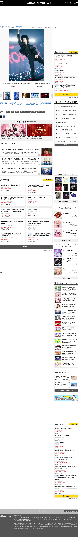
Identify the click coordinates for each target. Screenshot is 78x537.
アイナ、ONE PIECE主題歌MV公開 (67, 114)
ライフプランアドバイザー (62, 63)
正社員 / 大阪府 (13, 187)
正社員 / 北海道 (13, 213)
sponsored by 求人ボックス (48, 250)
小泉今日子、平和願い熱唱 (65, 130)
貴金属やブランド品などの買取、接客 (65, 77)
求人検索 (48, 179)
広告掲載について (18, 511)
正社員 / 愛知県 (13, 237)
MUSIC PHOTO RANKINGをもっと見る (66, 201)
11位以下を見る (66, 145)
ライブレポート (25, 112)
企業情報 (75, 511)
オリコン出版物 (9, 511)
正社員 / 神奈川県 (13, 200)
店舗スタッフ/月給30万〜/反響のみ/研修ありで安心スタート (65, 467)
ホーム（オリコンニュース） (6, 26)
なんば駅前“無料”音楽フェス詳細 (66, 106)
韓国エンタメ (41, 112)
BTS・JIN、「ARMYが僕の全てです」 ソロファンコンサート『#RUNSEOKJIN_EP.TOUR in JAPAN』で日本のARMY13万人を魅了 (26, 103)
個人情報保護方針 (53, 511)
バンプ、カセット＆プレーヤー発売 (67, 133)
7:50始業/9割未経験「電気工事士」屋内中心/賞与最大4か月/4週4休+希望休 (65, 477)
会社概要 (2, 511)
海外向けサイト (43, 511)
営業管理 (59, 70)
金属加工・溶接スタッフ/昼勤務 (63, 56)
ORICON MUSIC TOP (18, 26)
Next (52, 96)
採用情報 (69, 511)
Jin (12, 112)
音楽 (17, 112)
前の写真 (13, 86)
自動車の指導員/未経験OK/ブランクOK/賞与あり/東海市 (65, 86)
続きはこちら (27, 246)
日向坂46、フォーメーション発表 (66, 126)
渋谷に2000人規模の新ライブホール (67, 110)
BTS (8, 112)
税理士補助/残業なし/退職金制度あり (65, 486)
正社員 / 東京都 (39, 188)
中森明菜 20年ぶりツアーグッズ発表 (67, 141)
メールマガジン (35, 511)
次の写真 (39, 86)
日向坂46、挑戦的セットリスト (66, 122)
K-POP (33, 112)
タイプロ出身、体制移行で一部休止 (67, 118)
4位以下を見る (66, 240)
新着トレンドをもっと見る (66, 390)
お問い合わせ (27, 511)
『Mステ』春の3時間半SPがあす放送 (67, 137)
